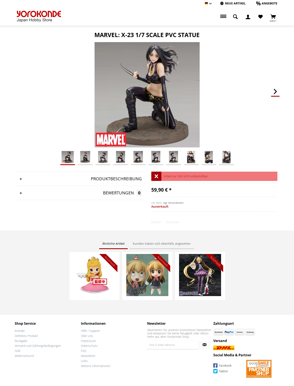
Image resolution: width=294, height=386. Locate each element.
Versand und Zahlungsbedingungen (38, 346)
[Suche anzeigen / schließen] (235, 17)
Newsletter (88, 356)
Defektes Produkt (26, 336)
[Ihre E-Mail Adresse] (172, 345)
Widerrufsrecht (24, 356)
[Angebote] (266, 3)
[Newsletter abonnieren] (204, 345)
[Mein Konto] (248, 17)
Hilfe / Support (90, 331)
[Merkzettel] (260, 17)
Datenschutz (89, 346)
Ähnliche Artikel (113, 244)
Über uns (87, 336)
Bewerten (173, 222)
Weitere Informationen (96, 366)
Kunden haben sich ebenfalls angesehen (162, 244)
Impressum (88, 341)
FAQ (83, 351)
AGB (17, 351)
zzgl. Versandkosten (173, 202)
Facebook (222, 366)
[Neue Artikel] (233, 3)
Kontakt (20, 331)
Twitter (220, 371)
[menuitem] (233, 3)
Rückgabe (21, 341)
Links (84, 361)
